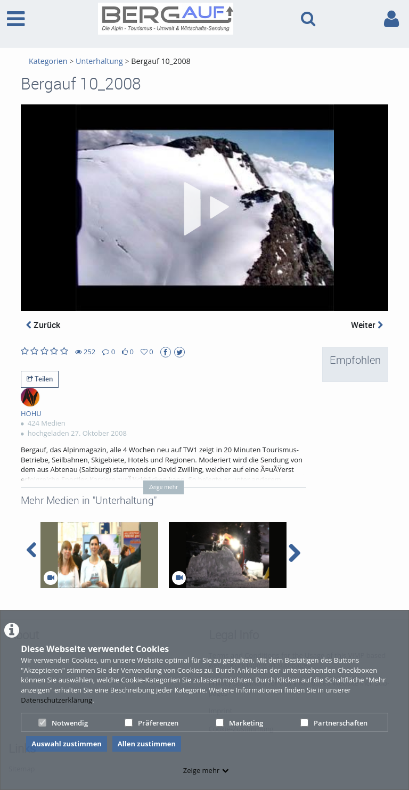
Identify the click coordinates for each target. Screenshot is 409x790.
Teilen (40, 379)
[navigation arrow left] (31, 550)
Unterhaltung (99, 61)
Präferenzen (151, 723)
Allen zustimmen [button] (147, 743)
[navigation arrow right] (294, 553)
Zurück (43, 325)
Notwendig (63, 723)
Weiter (367, 325)
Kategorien (48, 61)
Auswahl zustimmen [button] (66, 743)
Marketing (239, 723)
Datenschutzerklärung (56, 700)
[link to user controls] (391, 19)
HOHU (31, 413)
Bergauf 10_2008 (160, 61)
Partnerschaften (333, 723)
